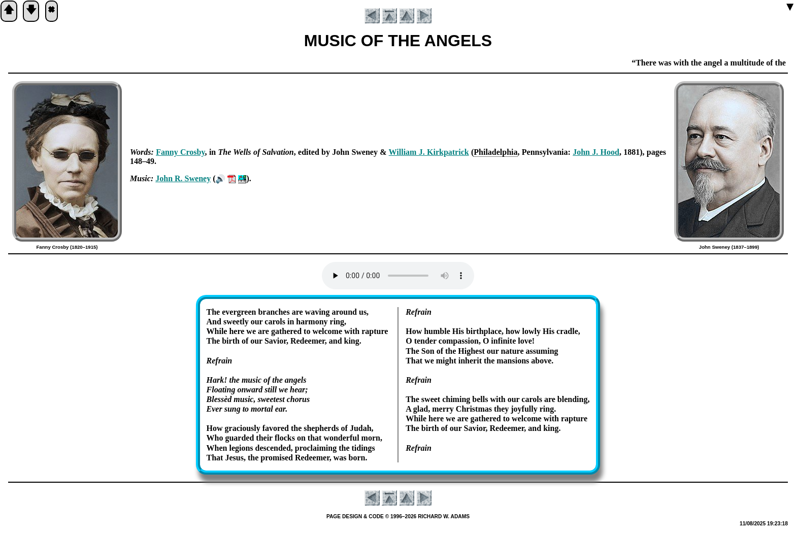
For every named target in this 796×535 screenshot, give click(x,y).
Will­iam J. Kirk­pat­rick (429, 152)
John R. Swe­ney (183, 178)
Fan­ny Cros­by (180, 152)
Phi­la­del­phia (495, 152)
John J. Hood (596, 152)
